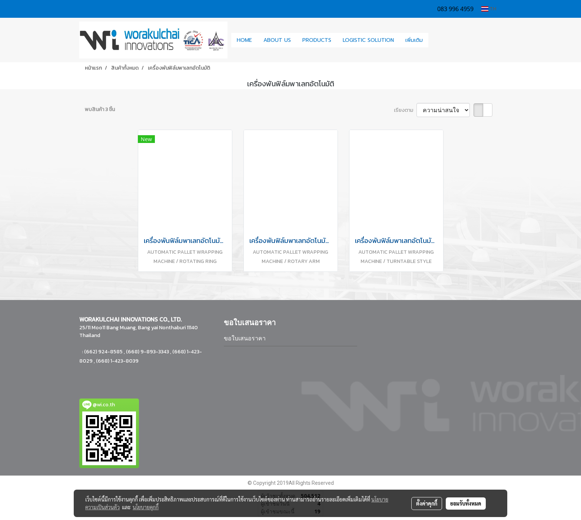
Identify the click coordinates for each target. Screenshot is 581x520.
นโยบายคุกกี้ (146, 507)
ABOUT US (277, 40)
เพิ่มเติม (414, 40)
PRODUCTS (316, 40)
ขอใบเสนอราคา (245, 338)
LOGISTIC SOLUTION (368, 40)
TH (488, 9)
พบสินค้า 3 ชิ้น (100, 109)
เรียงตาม (405, 110)
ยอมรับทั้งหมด (465, 503)
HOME (244, 40)
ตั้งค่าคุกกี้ (426, 503)
